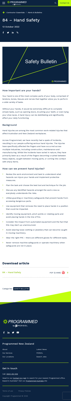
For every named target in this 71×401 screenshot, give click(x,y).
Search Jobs (41, 357)
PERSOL (39, 353)
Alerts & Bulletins (35, 12)
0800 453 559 (12, 374)
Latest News (41, 349)
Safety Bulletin (21, 289)
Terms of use (7, 391)
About (4, 349)
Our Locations (8, 357)
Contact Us (64, 3)
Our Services (7, 353)
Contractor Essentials (15, 12)
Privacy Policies (24, 391)
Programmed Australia (35, 381)
